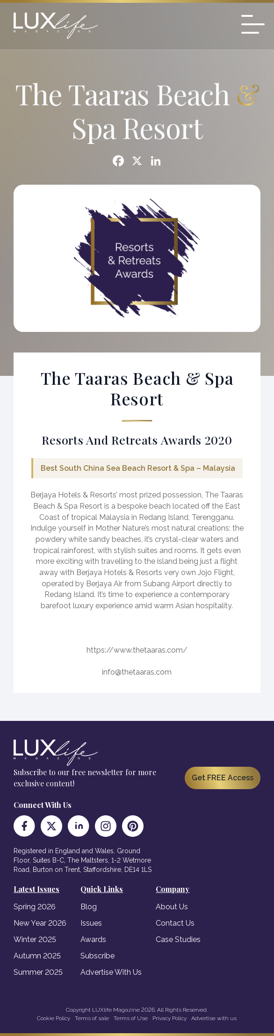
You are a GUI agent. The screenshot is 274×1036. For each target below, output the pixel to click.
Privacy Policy (169, 1018)
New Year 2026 (40, 923)
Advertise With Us (111, 972)
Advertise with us (214, 1018)
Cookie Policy (53, 1018)
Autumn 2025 (37, 955)
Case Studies (178, 939)
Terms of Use (131, 1018)
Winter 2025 (35, 939)
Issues (91, 923)
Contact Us (175, 923)
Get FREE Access (222, 777)
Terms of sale (92, 1018)
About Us (172, 906)
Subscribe (97, 955)
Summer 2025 (38, 972)
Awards (93, 939)
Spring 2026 (35, 906)
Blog (88, 906)
